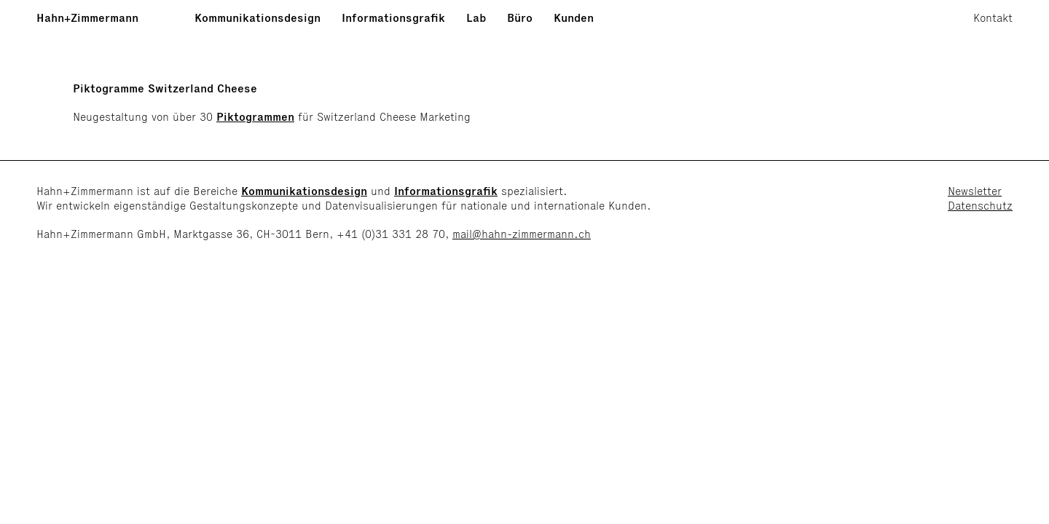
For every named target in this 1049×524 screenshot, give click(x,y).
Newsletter (975, 191)
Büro (520, 17)
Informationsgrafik (393, 17)
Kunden (574, 17)
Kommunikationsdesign (258, 17)
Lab (476, 17)
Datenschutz (980, 205)
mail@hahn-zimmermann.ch (521, 234)
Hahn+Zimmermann (87, 17)
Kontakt (993, 17)
